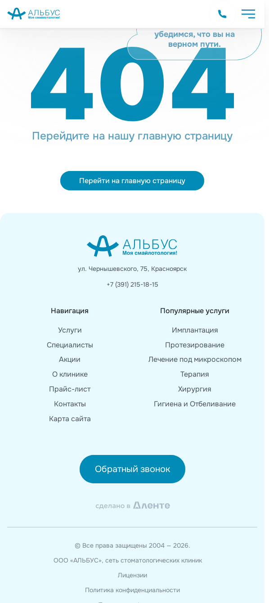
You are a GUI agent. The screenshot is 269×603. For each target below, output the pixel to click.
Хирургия (194, 389)
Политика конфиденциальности (132, 590)
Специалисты (70, 345)
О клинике (70, 374)
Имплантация (195, 330)
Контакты (70, 404)
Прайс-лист (69, 389)
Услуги (70, 330)
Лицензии (132, 575)
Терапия (194, 374)
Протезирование (194, 345)
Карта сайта (70, 418)
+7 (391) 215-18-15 (132, 284)
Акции (70, 359)
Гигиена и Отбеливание (195, 404)
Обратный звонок (132, 469)
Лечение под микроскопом (195, 359)
